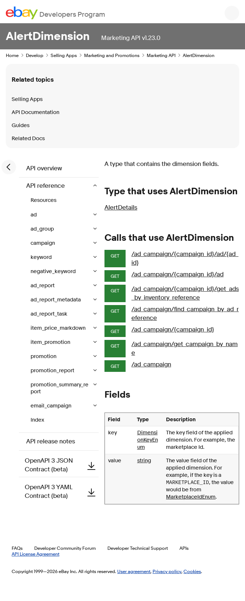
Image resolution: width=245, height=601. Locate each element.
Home (12, 55)
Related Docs (28, 138)
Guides (20, 125)
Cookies (192, 571)
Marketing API (161, 55)
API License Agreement (35, 554)
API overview (44, 168)
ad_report (43, 285)
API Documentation (35, 112)
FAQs (17, 548)
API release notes (50, 441)
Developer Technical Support (137, 548)
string (144, 460)
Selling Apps (64, 55)
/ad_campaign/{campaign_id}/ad (177, 274)
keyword (42, 257)
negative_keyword (54, 271)
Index (37, 420)
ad (34, 214)
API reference (46, 186)
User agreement (133, 571)
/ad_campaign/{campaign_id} (172, 329)
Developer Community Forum (65, 548)
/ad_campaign (151, 364)
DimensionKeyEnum (147, 440)
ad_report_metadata (56, 299)
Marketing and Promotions (111, 55)
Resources (43, 200)
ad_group (43, 229)
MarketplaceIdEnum (191, 497)
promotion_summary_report (59, 388)
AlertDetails (120, 207)
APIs (184, 548)
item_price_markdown (59, 328)
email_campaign (51, 405)
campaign (43, 243)
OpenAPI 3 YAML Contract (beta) (62, 491)
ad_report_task (49, 313)
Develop (34, 55)
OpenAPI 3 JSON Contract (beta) (62, 465)
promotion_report (53, 370)
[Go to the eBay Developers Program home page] (55, 13)
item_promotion (51, 342)
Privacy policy (167, 571)
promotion (44, 356)
